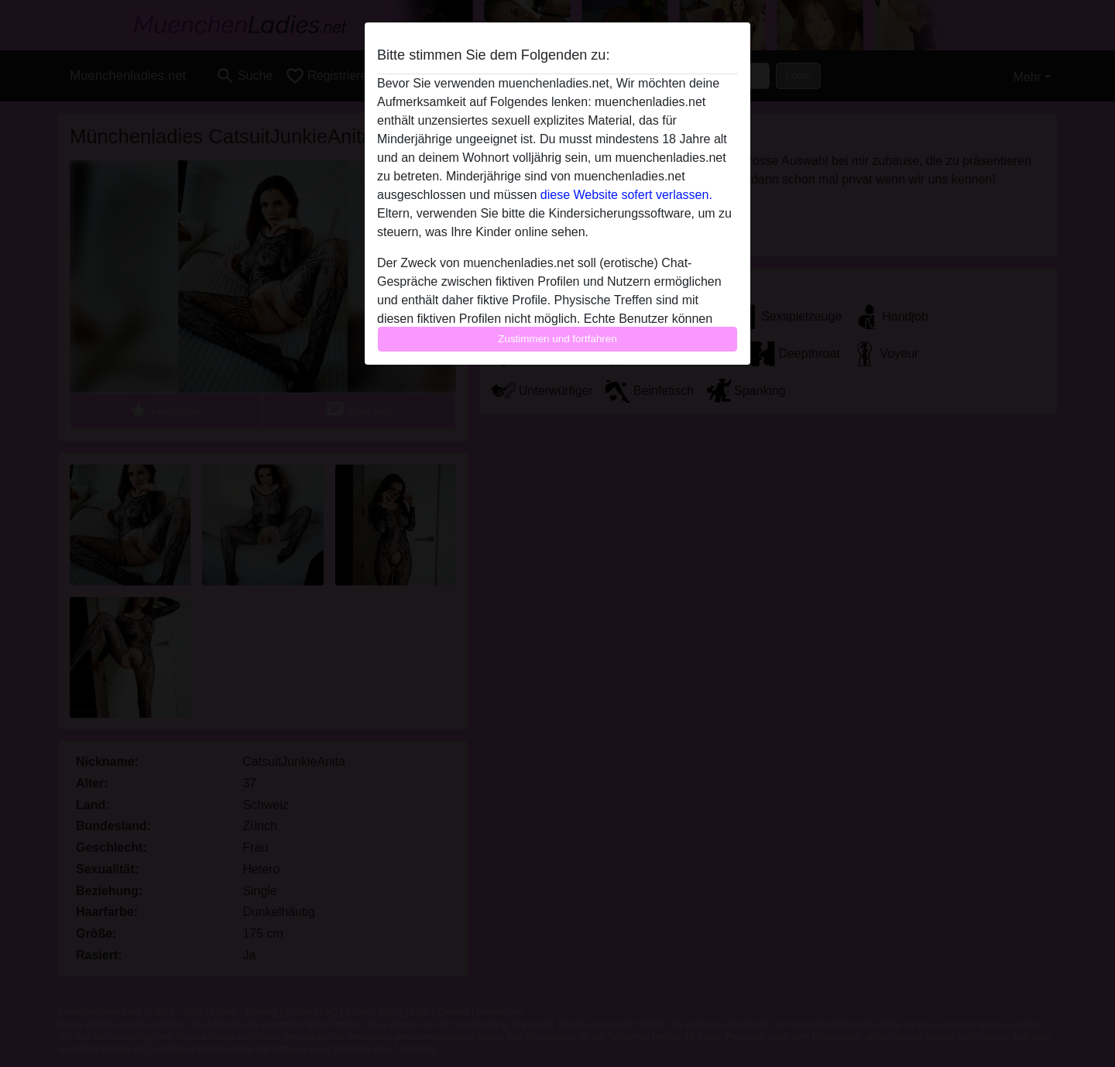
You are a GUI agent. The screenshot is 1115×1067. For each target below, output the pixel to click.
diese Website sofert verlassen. (626, 194)
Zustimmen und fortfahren (557, 339)
